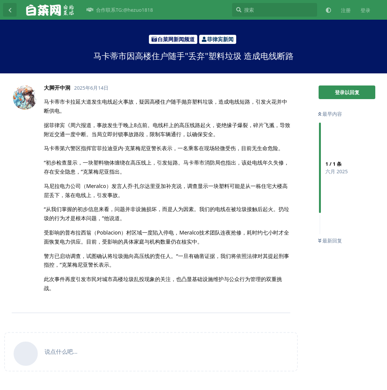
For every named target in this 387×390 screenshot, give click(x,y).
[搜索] (274, 10)
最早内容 (330, 113)
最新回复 (330, 240)
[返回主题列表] (10, 10)
